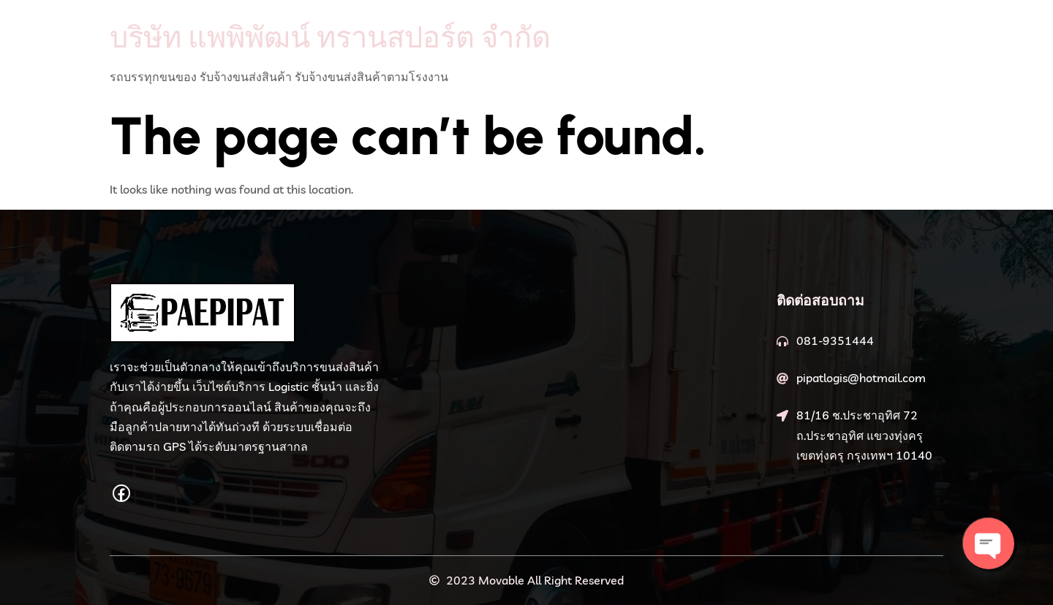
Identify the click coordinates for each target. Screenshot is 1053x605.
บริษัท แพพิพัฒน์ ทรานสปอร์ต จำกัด (330, 36)
